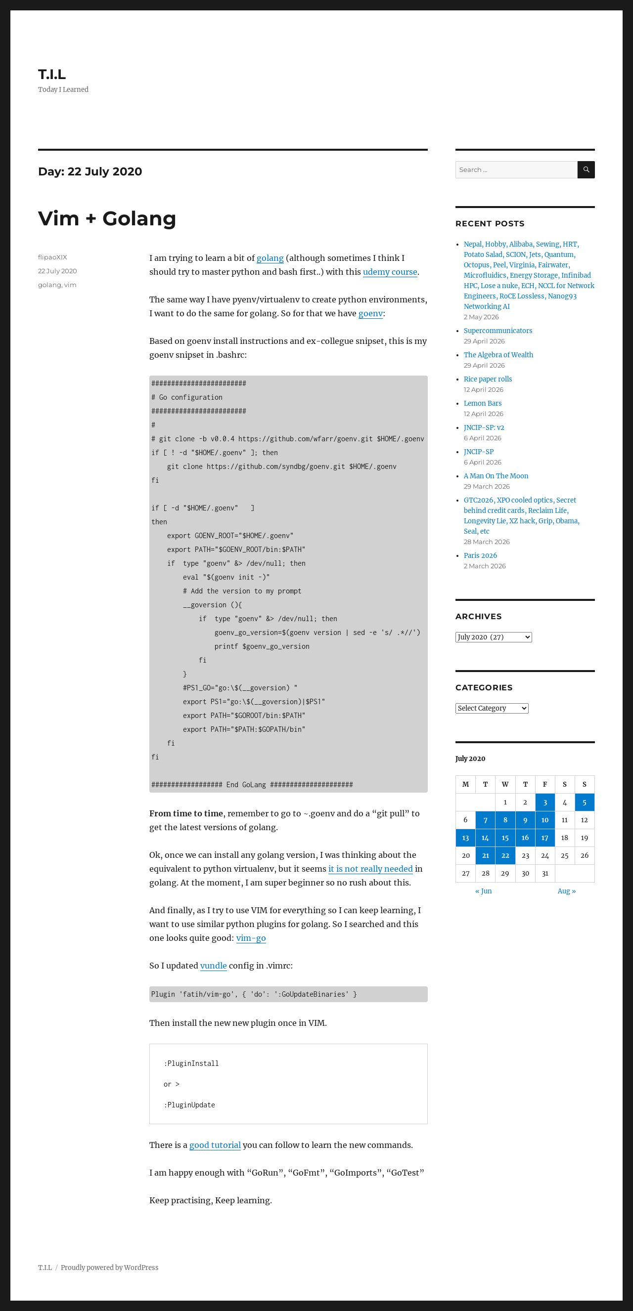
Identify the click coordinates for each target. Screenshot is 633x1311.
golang (270, 258)
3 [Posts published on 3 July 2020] (545, 802)
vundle (213, 966)
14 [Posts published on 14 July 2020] (485, 838)
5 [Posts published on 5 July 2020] (585, 802)
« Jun (483, 891)
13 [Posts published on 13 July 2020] (465, 838)
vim (70, 285)
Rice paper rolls (488, 379)
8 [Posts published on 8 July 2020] (505, 820)
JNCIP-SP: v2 (484, 427)
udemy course (390, 272)
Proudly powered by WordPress (110, 1268)
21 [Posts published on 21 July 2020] (485, 855)
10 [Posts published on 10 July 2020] (545, 820)
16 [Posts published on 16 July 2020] (525, 838)
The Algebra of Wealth (499, 355)
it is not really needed (370, 869)
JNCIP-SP (479, 452)
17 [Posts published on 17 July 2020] (545, 838)
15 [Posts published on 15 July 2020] (505, 838)
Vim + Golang (107, 218)
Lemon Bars (483, 403)
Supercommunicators (498, 331)
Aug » (567, 891)
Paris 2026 (480, 555)
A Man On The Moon (496, 476)
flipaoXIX (52, 257)
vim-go (251, 938)
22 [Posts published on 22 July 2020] (505, 855)
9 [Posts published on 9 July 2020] (525, 820)
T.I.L (52, 74)
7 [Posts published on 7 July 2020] (486, 820)
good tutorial (215, 1145)
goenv (371, 313)
